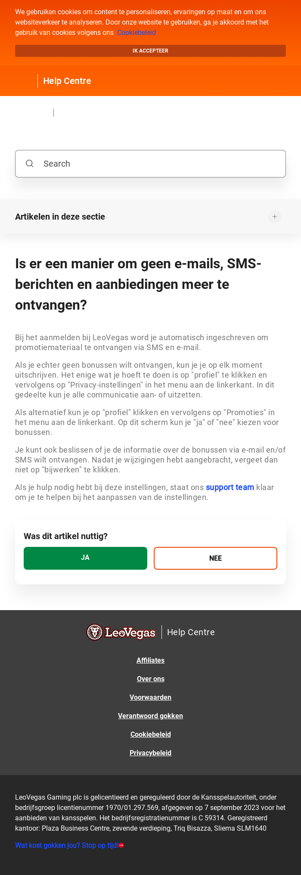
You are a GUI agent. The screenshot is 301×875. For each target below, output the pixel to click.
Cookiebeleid (136, 32)
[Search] (150, 163)
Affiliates (150, 660)
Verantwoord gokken (150, 716)
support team (230, 487)
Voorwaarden (150, 697)
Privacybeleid (150, 753)
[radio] (85, 558)
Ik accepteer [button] (150, 51)
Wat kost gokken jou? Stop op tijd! (66, 845)
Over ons (150, 679)
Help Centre (67, 81)
